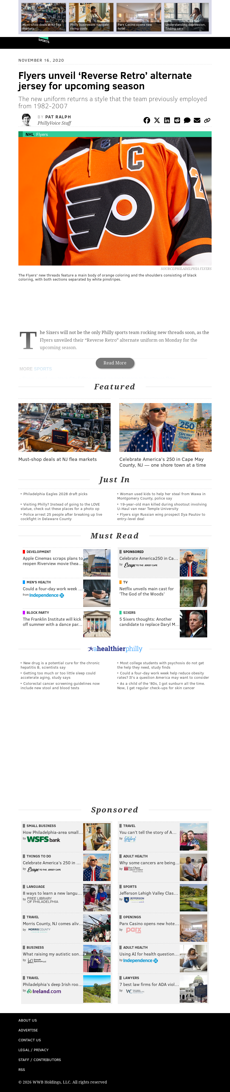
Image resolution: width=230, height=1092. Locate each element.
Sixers (129, 612)
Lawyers (131, 977)
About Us (27, 1020)
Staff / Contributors (39, 1059)
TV (125, 582)
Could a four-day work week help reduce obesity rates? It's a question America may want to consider (163, 675)
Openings (132, 916)
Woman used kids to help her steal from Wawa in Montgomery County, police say (161, 496)
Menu (221, 43)
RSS (21, 1069)
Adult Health (135, 856)
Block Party (38, 612)
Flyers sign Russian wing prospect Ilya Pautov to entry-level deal (161, 516)
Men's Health (39, 582)
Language (36, 886)
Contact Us (29, 1039)
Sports (43, 40)
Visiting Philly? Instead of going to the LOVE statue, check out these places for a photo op (60, 506)
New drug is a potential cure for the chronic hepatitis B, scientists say (60, 665)
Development (39, 551)
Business (35, 947)
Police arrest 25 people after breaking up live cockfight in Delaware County (61, 516)
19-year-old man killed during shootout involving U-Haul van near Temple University (162, 506)
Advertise (28, 1030)
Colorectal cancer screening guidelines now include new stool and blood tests (60, 685)
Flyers (42, 134)
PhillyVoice (13, 43)
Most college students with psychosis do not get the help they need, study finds (160, 665)
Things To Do (39, 856)
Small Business (41, 825)
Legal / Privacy (33, 1049)
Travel (129, 825)
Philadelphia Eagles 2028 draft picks (55, 493)
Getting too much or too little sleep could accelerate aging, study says (58, 675)
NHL (30, 134)
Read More (115, 363)
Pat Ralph (58, 116)
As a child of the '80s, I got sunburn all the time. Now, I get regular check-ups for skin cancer (161, 685)
